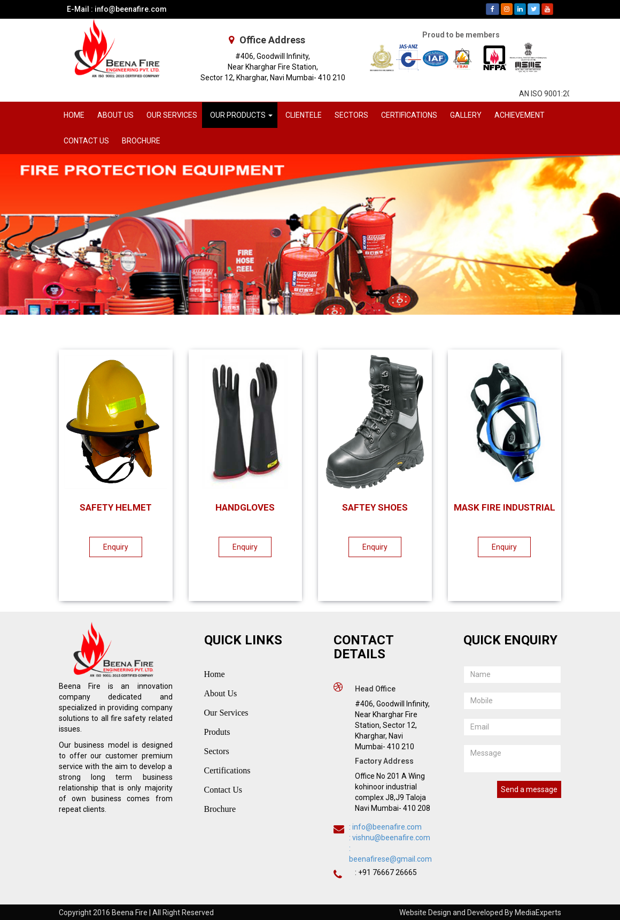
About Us (220, 693)
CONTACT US (86, 140)
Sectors (216, 751)
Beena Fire (130, 912)
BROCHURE (141, 140)
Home (214, 674)
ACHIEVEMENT (519, 115)
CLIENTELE (303, 115)
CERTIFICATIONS (409, 115)
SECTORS (351, 115)
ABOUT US (115, 115)
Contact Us (223, 789)
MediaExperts (538, 912)
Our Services (226, 712)
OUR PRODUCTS (241, 115)
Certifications (227, 770)
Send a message (529, 789)
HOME (74, 115)
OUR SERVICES (171, 115)
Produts (217, 731)
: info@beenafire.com (385, 827)
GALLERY (466, 115)
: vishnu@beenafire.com (389, 837)
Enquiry (110, 547)
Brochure (220, 808)
